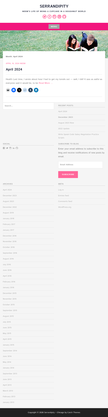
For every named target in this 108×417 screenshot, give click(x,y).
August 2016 (8, 258)
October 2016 (9, 247)
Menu (54, 26)
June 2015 (7, 327)
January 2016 (8, 287)
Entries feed (63, 195)
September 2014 (10, 350)
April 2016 (7, 276)
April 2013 (7, 385)
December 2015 (9, 293)
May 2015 (7, 333)
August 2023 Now (66, 122)
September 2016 (10, 253)
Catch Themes (73, 412)
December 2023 (10, 195)
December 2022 (10, 207)
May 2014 (7, 362)
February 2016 (9, 281)
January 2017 (8, 230)
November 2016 (9, 241)
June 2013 (7, 379)
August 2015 (8, 316)
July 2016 (7, 264)
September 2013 (10, 373)
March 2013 (8, 390)
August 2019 (8, 212)
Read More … (46, 83)
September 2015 (10, 310)
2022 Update (63, 128)
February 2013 (9, 396)
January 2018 (8, 218)
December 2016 (9, 235)
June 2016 (7, 270)
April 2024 (14, 69)
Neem (22, 63)
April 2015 (7, 339)
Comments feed (65, 201)
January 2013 (8, 402)
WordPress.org (64, 207)
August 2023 (8, 201)
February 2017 (9, 224)
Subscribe (68, 174)
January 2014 (8, 367)
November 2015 (9, 299)
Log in (61, 189)
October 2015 (9, 304)
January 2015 (8, 345)
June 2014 (7, 356)
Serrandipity (54, 6)
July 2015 (7, 322)
